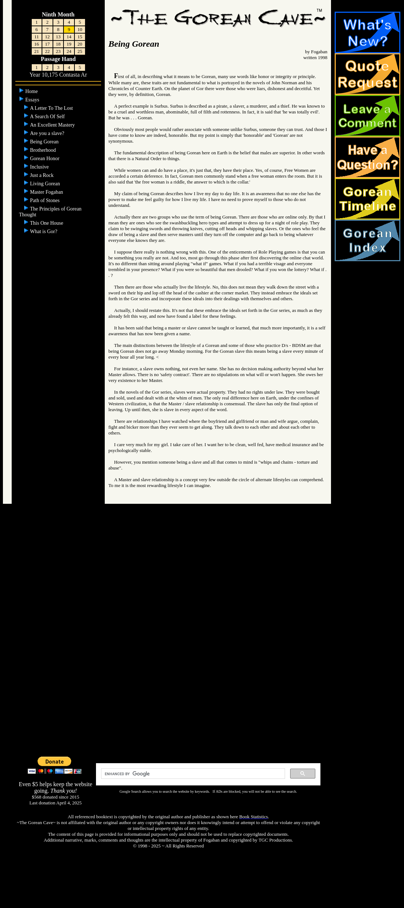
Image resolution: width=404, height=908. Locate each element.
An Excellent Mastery (53, 125)
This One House (47, 223)
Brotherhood (43, 150)
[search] (192, 773)
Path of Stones (45, 200)
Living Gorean (45, 183)
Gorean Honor (45, 158)
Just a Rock (42, 175)
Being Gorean (45, 141)
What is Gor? (44, 231)
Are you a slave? (47, 133)
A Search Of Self (48, 116)
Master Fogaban (47, 192)
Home (32, 91)
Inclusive (40, 167)
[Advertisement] (202, 639)
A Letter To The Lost (52, 108)
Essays (33, 100)
